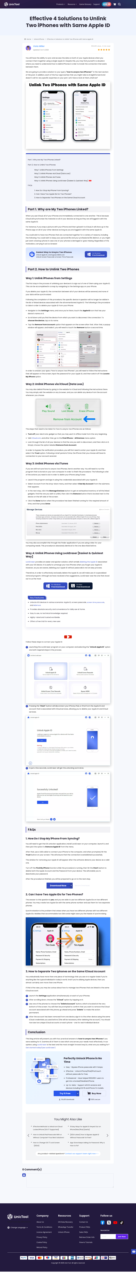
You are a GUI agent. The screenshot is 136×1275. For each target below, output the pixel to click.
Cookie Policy (42, 1246)
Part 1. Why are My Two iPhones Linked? (44, 160)
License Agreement (44, 1235)
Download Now (58, 885)
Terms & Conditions (44, 1230)
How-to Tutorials (85, 1246)
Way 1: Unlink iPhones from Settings (48, 170)
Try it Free (65, 1093)
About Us (40, 1225)
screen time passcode (96, 602)
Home (29, 39)
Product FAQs (84, 1230)
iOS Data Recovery (65, 1225)
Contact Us (83, 1225)
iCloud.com (36, 438)
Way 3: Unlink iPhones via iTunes (47, 177)
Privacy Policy (42, 1240)
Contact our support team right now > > (81, 1157)
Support (96, 4)
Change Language (17, 1231)
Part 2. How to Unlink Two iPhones (42, 165)
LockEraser (30, 562)
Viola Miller (39, 46)
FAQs (30, 185)
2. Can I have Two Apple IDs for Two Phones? (53, 194)
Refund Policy (42, 1251)
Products (59, 4)
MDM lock (38, 605)
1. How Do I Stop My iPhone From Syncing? (51, 190)
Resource (71, 4)
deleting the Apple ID (88, 562)
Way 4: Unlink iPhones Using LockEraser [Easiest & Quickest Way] (62, 180)
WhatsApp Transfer (65, 1230)
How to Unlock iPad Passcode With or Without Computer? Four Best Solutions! (48, 1138)
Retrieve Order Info (86, 1240)
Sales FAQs (83, 1235)
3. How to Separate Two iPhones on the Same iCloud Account (59, 197)
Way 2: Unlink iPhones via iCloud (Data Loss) (52, 173)
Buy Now (94, 1093)
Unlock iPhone (39, 39)
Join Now (122, 1241)
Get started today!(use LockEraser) (41, 1047)
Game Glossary (85, 4)
